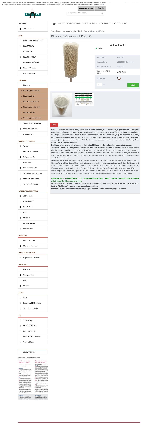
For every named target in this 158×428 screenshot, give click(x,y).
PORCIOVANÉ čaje (29, 325)
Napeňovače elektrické (31, 257)
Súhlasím (99, 8)
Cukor (25, 280)
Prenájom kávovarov (30, 128)
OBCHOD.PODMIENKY (74, 23)
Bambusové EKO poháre (32, 303)
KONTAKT (61, 23)
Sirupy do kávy (28, 275)
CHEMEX (26, 217)
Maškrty (26, 285)
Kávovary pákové (29, 96)
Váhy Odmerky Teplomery (32, 173)
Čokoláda (26, 269)
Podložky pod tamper (31, 151)
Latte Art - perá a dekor (31, 178)
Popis (54, 124)
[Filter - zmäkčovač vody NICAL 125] (71, 42)
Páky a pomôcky (29, 157)
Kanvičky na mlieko (30, 167)
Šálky (25, 297)
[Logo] (32, 12)
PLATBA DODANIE (104, 23)
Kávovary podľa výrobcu (32, 90)
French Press (28, 206)
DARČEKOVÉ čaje (29, 331)
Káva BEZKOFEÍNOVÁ (31, 62)
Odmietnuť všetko (83, 8)
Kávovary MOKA (29, 112)
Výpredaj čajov (28, 342)
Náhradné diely (28, 134)
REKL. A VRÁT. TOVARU (120, 23)
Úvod (52, 31)
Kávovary (26, 85)
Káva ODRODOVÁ (29, 57)
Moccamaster (28, 228)
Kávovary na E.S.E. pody (31, 107)
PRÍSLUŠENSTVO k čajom (32, 336)
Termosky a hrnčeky (30, 308)
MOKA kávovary (29, 223)
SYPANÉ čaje (28, 320)
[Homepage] (54, 23)
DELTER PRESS (28, 201)
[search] (102, 13)
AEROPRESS (27, 196)
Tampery (26, 146)
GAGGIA (80, 31)
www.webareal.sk (40, 424)
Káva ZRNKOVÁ (28, 46)
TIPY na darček (28, 28)
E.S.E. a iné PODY (29, 73)
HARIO (25, 212)
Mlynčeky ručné (29, 240)
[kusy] (99, 84)
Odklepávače (28, 162)
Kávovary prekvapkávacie (32, 117)
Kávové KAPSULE (29, 68)
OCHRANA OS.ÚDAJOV (90, 23)
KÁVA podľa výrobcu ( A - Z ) (33, 40)
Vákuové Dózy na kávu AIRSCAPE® (31, 185)
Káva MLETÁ (27, 51)
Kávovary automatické (31, 101)
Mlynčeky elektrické (30, 246)
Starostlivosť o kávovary (32, 123)
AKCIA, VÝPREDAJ (29, 352)
